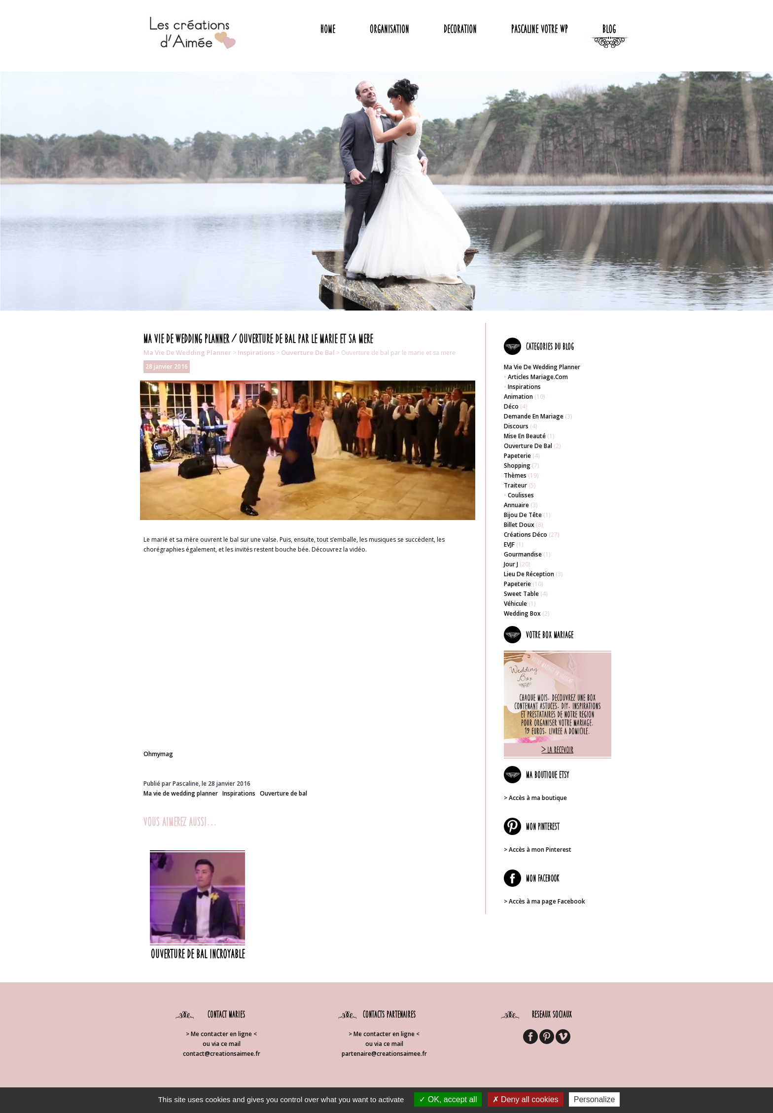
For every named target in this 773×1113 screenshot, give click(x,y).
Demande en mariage (533, 416)
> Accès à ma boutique (535, 798)
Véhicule (515, 603)
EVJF (509, 544)
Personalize (594, 1099)
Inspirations (256, 352)
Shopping (517, 465)
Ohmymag (158, 754)
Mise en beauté (525, 436)
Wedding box (522, 613)
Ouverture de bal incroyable (198, 953)
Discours (516, 426)
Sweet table (521, 594)
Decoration (460, 29)
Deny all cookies (525, 1099)
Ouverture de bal (308, 352)
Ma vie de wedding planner (187, 352)
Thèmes (515, 475)
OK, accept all (448, 1099)
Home (327, 29)
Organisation (389, 29)
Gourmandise (523, 554)
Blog (609, 29)
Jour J (511, 564)
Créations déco (525, 534)
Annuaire (516, 505)
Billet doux (519, 525)
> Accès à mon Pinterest (537, 849)
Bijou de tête (523, 515)
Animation (518, 396)
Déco (511, 406)
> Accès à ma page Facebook (544, 901)
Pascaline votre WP (539, 29)
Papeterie (517, 456)
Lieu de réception (529, 574)
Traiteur (515, 485)
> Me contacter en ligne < (221, 1034)
